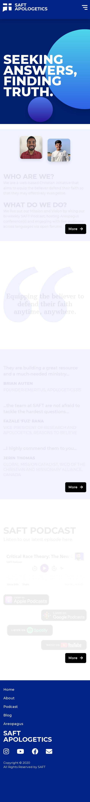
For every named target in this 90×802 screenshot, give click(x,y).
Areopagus (13, 724)
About (9, 698)
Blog (7, 715)
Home (8, 690)
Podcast (10, 707)
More (75, 229)
